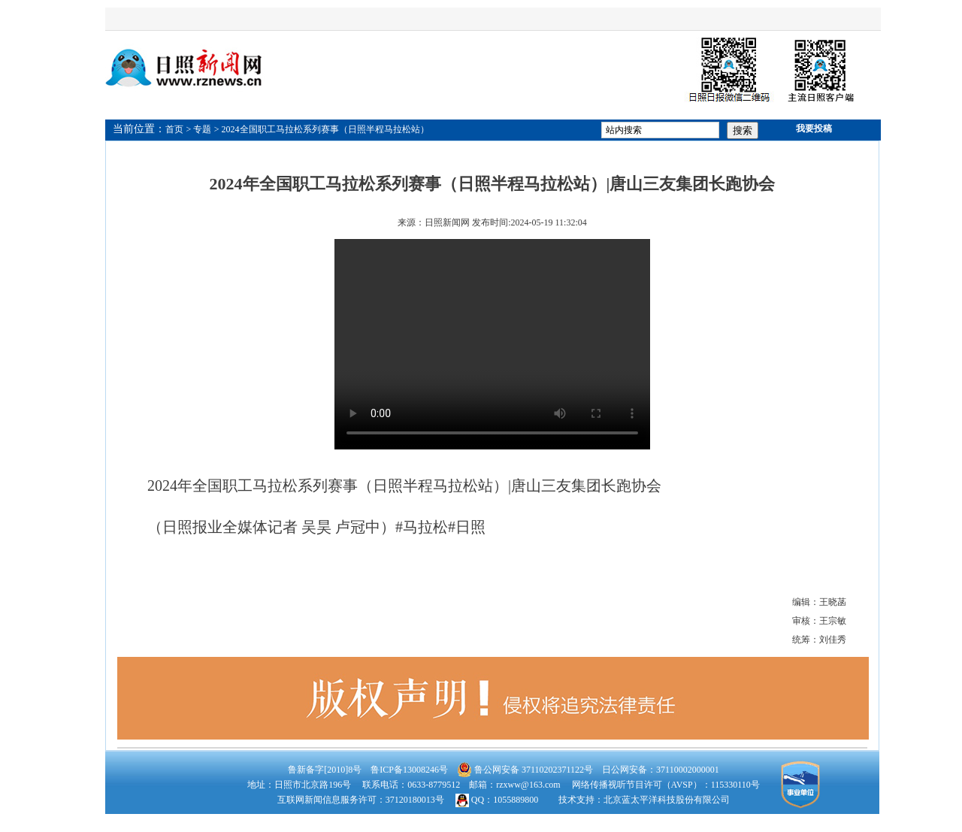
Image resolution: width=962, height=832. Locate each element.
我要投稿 (814, 128)
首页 (174, 129)
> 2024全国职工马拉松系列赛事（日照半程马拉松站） (321, 129)
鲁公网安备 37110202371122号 (525, 769)
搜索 (742, 130)
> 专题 (199, 129)
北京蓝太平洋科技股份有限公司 (667, 799)
